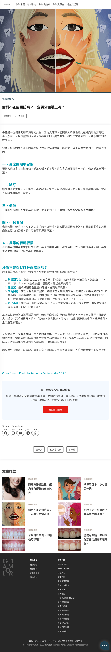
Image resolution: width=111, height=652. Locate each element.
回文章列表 (55, 449)
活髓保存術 (62, 631)
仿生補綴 (61, 576)
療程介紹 (61, 559)
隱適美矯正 (62, 564)
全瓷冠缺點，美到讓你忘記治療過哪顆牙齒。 (95, 539)
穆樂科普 (32, 4)
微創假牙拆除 (63, 585)
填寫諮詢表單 (57, 342)
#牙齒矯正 (20, 115)
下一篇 (72, 449)
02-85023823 (40, 641)
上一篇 (39, 449)
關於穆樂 (34, 564)
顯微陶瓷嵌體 (63, 614)
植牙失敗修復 (63, 602)
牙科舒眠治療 (63, 627)
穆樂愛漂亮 (58, 4)
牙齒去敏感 (62, 606)
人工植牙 (61, 589)
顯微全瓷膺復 (63, 581)
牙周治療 (61, 593)
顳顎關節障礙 (63, 610)
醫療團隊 (34, 568)
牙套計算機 (34, 573)
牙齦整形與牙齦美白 (66, 597)
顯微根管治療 (63, 623)
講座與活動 (72, 4)
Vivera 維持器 (63, 568)
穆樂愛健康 (44, 4)
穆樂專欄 (20, 4)
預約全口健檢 (55, 409)
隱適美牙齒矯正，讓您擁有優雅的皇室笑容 (82, 349)
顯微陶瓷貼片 (63, 618)
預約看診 (34, 577)
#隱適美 (7, 115)
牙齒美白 (61, 572)
